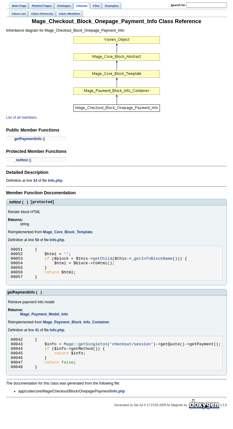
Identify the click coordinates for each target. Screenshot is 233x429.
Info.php (55, 180)
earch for (178, 5)
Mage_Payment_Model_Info (44, 321)
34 (35, 180)
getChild (102, 262)
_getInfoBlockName (152, 262)
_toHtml (21, 160)
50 (37, 241)
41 (37, 337)
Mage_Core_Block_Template (68, 233)
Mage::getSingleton (86, 353)
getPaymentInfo (28, 139)
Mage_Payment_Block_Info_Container (76, 329)
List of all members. (22, 117)
